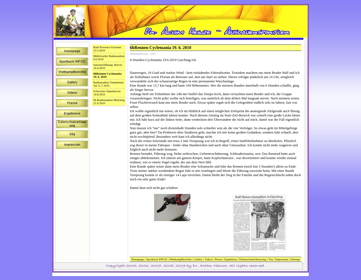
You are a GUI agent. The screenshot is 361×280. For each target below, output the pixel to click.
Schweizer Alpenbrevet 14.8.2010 (107, 93)
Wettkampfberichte (180, 259)
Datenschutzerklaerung (252, 259)
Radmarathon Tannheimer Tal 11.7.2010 (108, 84)
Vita (270, 259)
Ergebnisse (230, 259)
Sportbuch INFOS (156, 259)
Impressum (281, 259)
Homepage (137, 259)
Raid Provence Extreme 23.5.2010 (107, 49)
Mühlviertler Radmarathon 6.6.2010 (109, 57)
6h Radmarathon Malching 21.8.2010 (109, 101)
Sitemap (295, 259)
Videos (208, 259)
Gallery (198, 259)
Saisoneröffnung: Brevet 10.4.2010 (107, 66)
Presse (218, 259)
